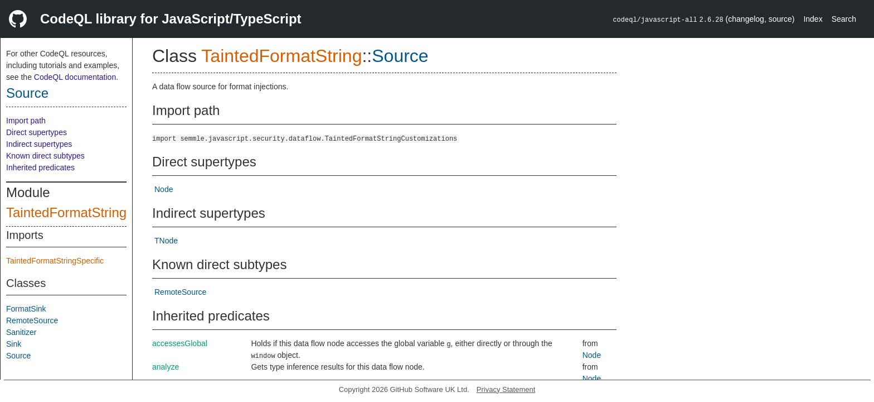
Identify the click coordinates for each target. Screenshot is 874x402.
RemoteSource (32, 320)
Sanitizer (21, 332)
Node (163, 189)
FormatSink (26, 308)
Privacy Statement (506, 389)
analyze (165, 366)
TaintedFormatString (66, 212)
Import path (26, 120)
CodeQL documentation (75, 77)
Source (27, 92)
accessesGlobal (179, 343)
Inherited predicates (40, 167)
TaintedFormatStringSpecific (55, 260)
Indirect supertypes (39, 144)
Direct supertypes (36, 132)
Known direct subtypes (45, 155)
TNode (166, 240)
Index (812, 19)
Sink (13, 343)
